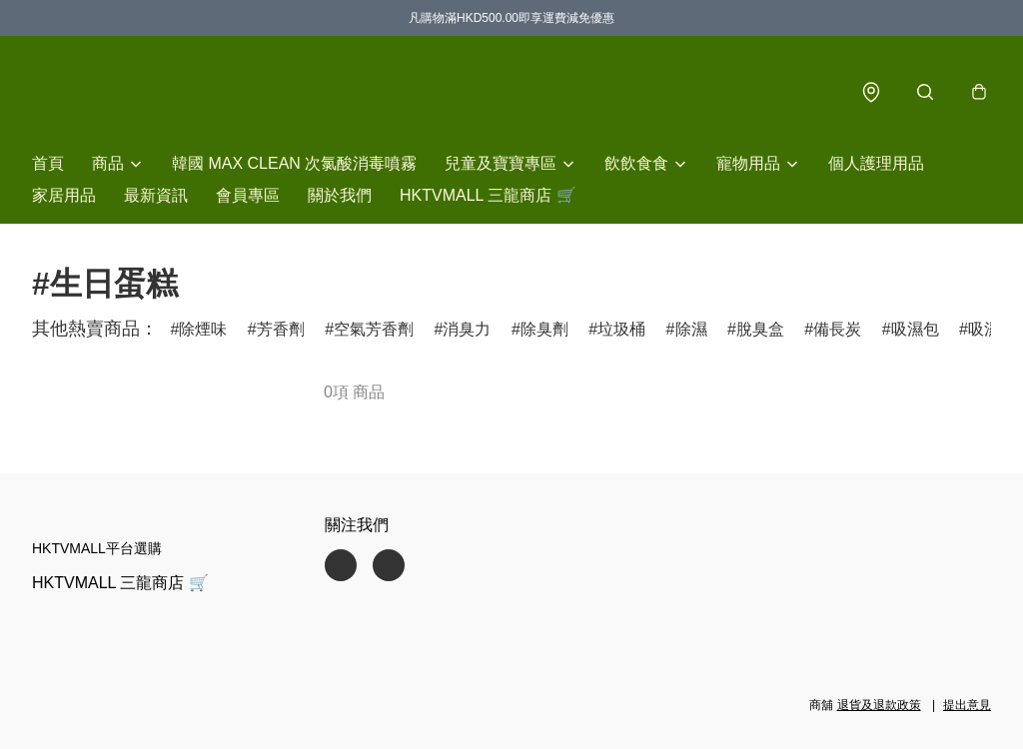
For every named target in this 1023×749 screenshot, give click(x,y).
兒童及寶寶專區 (500, 163)
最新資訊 (156, 195)
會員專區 (248, 195)
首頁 (48, 163)
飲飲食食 (636, 163)
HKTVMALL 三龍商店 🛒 (488, 195)
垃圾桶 (621, 329)
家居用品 (64, 195)
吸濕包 (915, 329)
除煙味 (203, 329)
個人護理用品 (876, 163)
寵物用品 (748, 163)
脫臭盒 (760, 329)
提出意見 (967, 705)
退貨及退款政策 (879, 705)
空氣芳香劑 (374, 329)
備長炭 (837, 329)
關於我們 (340, 195)
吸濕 (984, 329)
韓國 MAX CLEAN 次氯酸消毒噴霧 (294, 163)
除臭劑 (544, 329)
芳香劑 (281, 329)
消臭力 (467, 329)
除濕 (691, 329)
